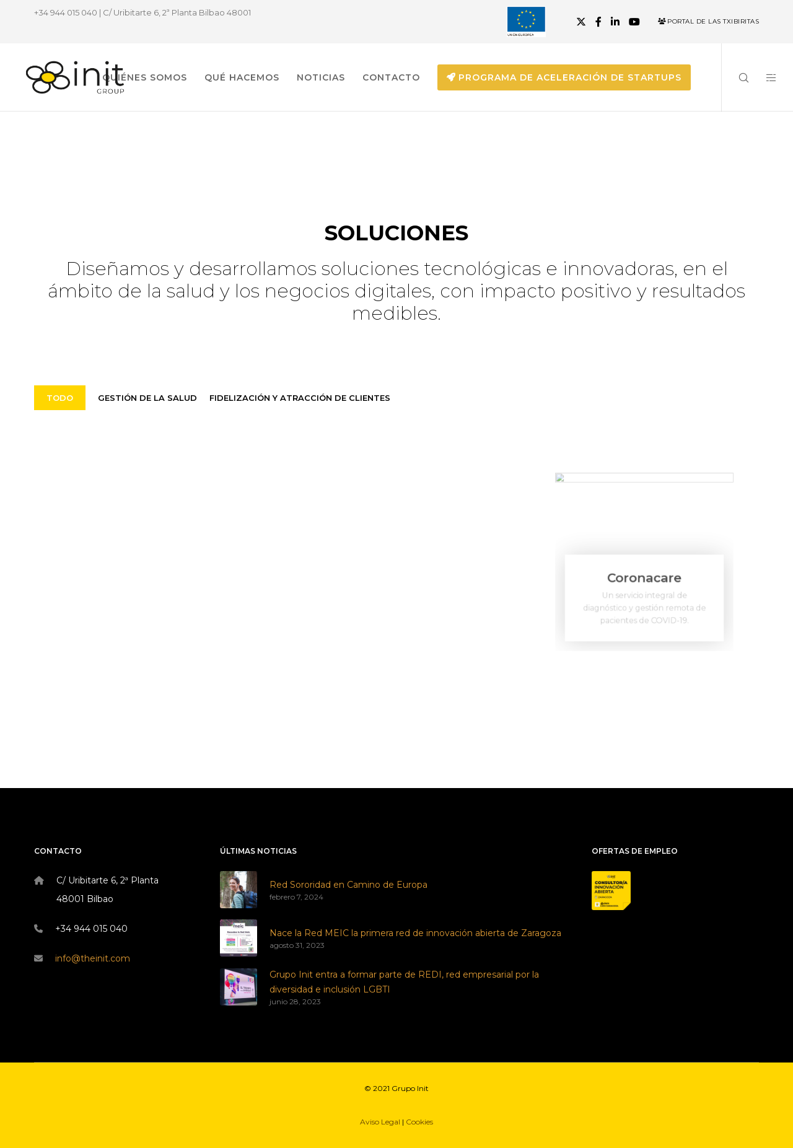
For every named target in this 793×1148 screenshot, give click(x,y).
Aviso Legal (380, 1121)
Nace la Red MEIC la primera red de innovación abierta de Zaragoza (415, 933)
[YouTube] (634, 22)
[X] (581, 22)
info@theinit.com (92, 958)
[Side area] (764, 77)
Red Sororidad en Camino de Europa (348, 884)
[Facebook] (598, 22)
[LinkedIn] (615, 22)
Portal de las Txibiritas (708, 21)
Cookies (419, 1121)
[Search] (736, 77)
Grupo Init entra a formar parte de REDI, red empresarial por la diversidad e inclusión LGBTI (404, 982)
